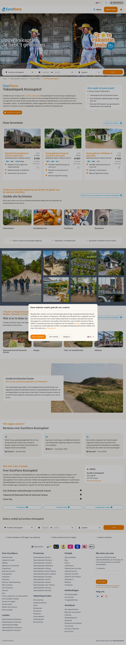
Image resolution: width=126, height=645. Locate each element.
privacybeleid (50, 328)
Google (77, 323)
